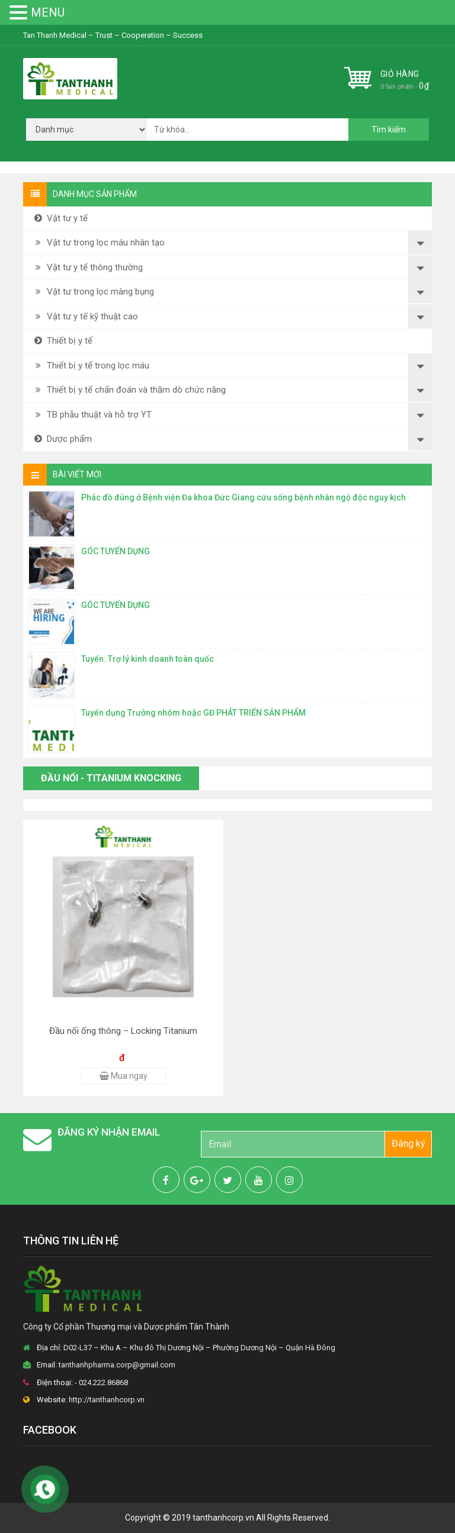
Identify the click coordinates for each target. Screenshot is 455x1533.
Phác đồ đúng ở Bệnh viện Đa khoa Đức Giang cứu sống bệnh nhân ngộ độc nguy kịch (243, 497)
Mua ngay (124, 1076)
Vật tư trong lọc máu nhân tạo (98, 242)
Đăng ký (408, 1143)
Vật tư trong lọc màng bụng (93, 291)
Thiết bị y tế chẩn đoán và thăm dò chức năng (129, 389)
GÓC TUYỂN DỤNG (115, 551)
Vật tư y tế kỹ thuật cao (85, 316)
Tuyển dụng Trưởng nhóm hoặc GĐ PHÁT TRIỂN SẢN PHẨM (193, 712)
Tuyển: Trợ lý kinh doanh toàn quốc (147, 659)
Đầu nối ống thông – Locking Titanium (123, 1031)
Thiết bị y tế (62, 340)
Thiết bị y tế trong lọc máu (90, 365)
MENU (48, 12)
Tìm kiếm (388, 129)
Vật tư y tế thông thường (87, 267)
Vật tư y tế (60, 218)
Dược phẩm (62, 439)
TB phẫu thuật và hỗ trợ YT (92, 414)
